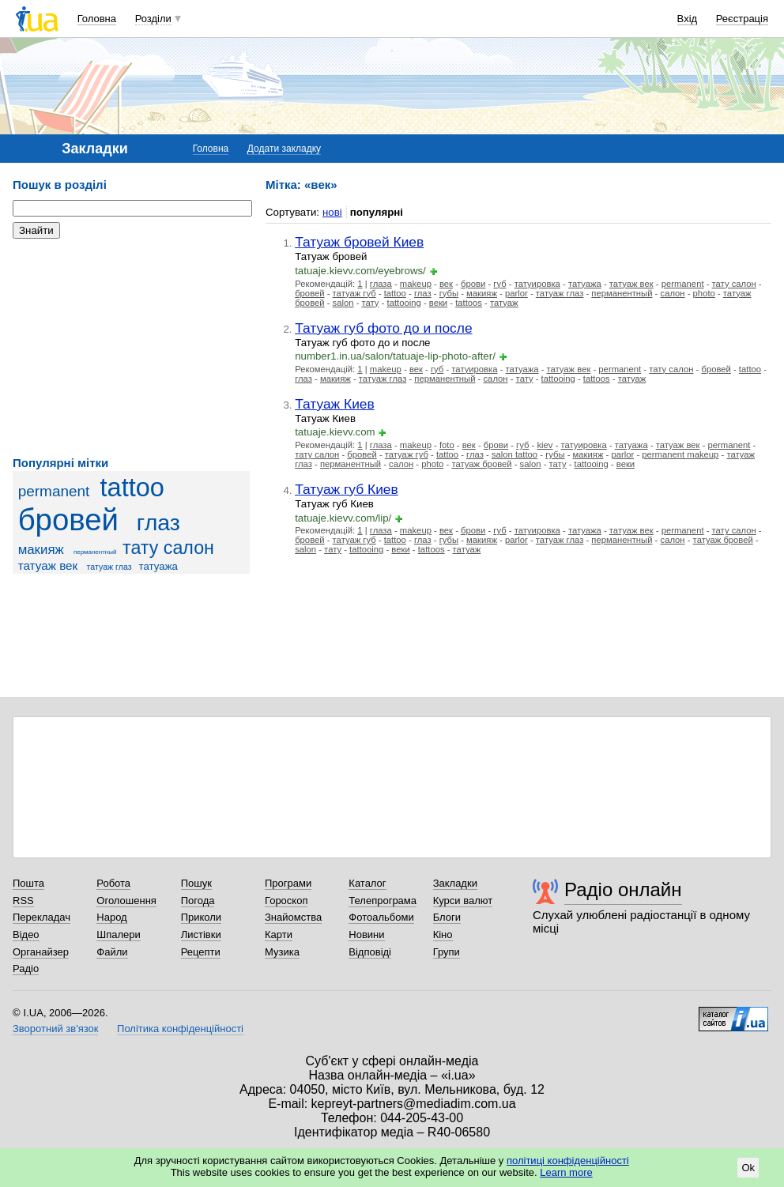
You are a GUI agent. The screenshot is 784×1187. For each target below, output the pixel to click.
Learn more (566, 1172)
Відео (26, 934)
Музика (282, 952)
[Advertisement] (131, 348)
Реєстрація (742, 18)
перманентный (95, 552)
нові (332, 212)
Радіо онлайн (623, 889)
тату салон (168, 547)
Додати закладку (284, 148)
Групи (446, 952)
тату (370, 302)
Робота (113, 883)
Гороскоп (286, 900)
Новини (366, 934)
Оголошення (126, 900)
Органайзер (41, 952)
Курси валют (463, 900)
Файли (111, 952)
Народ (111, 917)
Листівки (201, 934)
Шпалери (118, 934)
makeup (416, 283)
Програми (288, 883)
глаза (381, 283)
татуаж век (48, 565)
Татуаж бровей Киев (359, 242)
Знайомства (293, 917)
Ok (748, 1168)
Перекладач (41, 917)
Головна (96, 18)
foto (446, 445)
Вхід (687, 18)
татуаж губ (354, 293)
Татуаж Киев (335, 404)
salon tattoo (514, 454)
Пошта (28, 883)
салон (673, 293)
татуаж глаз (109, 566)
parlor (516, 293)
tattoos (468, 302)
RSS (23, 900)
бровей (68, 520)
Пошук (196, 883)
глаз (158, 522)
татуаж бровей (481, 464)
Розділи (153, 18)
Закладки (455, 883)
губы (448, 293)
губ (499, 283)
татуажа (158, 566)
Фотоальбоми (381, 917)
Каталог (367, 883)
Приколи (201, 917)
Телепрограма (382, 900)
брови (473, 283)
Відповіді (370, 952)
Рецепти (200, 952)
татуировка (537, 283)
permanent (54, 491)
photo (704, 293)
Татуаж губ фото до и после (383, 328)
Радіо (26, 968)
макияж (41, 549)
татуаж (504, 302)
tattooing (404, 302)
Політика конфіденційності (180, 1028)
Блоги (447, 917)
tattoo (132, 487)
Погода (198, 900)
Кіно (443, 934)
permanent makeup (680, 454)
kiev (544, 445)
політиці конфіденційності (568, 1160)
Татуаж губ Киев (346, 489)
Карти (278, 934)
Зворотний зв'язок (55, 1028)
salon (343, 302)
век (446, 283)
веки (438, 302)
